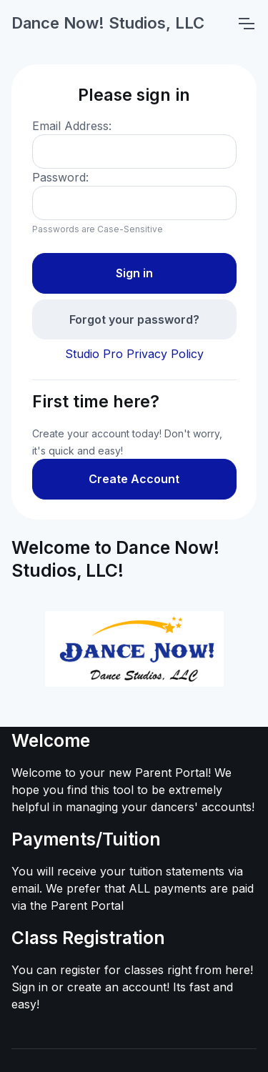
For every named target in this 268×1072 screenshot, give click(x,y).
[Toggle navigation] (246, 23)
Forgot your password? (134, 319)
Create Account (134, 479)
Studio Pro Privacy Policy (134, 354)
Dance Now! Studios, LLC (107, 23)
